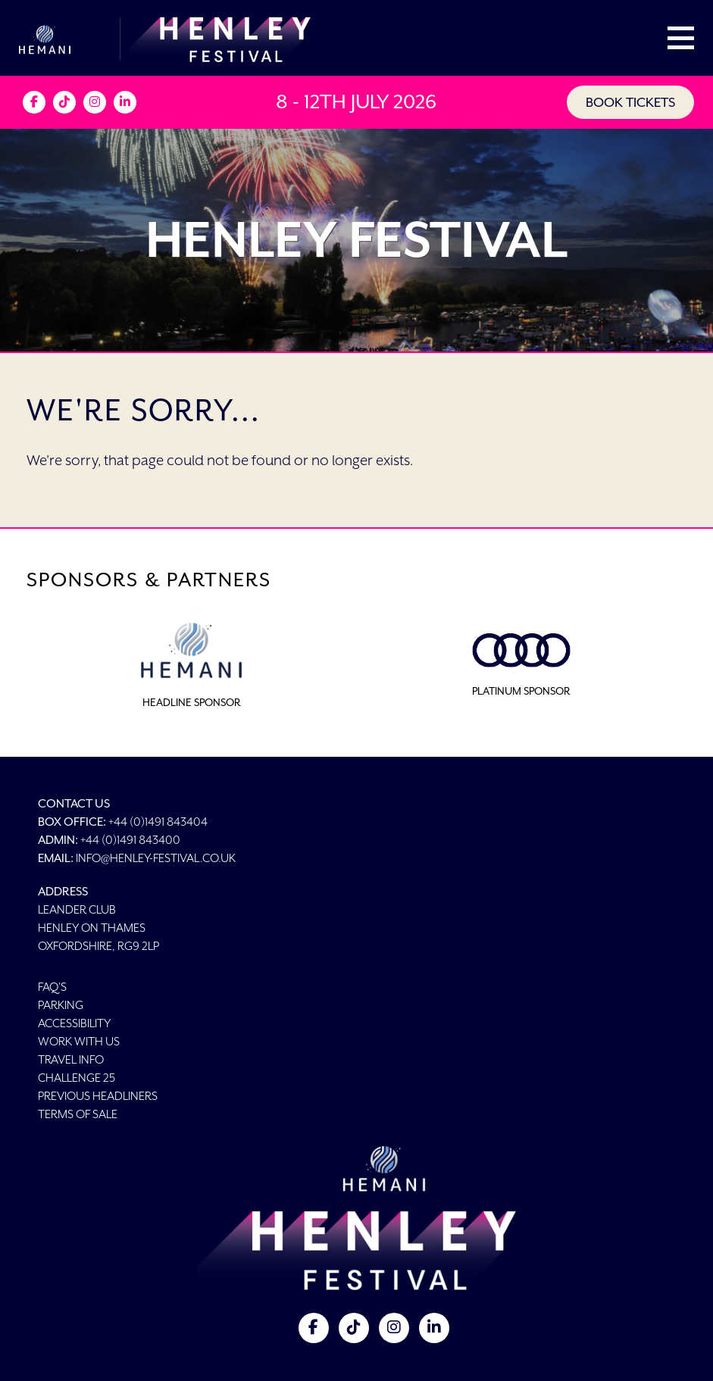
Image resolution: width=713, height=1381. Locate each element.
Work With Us (79, 1041)
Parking (60, 1005)
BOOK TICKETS (630, 102)
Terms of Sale (77, 1114)
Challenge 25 (76, 1077)
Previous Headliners (98, 1096)
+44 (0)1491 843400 (130, 840)
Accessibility (74, 1023)
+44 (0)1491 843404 (158, 821)
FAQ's (52, 987)
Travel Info (71, 1059)
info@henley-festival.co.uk (156, 858)
